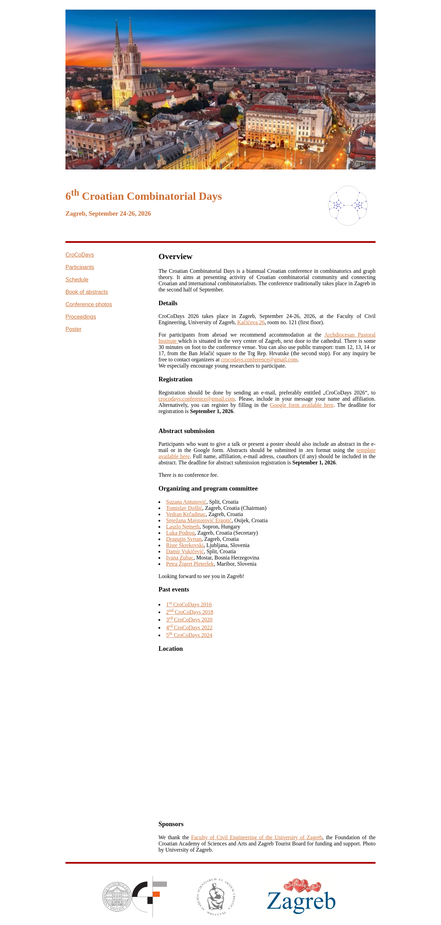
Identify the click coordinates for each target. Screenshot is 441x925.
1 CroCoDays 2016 (189, 604)
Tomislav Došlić (184, 508)
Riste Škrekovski (185, 545)
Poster (73, 329)
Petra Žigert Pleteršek (190, 564)
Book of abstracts (86, 292)
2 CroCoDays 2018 (189, 612)
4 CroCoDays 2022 (189, 627)
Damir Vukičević (185, 551)
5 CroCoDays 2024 (189, 635)
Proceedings (80, 317)
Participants (79, 267)
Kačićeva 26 (251, 322)
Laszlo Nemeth (182, 527)
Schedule (77, 279)
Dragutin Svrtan (184, 539)
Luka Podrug (180, 533)
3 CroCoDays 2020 (189, 620)
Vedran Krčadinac (186, 514)
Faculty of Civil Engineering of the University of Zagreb (256, 837)
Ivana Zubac (180, 558)
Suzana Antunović (186, 502)
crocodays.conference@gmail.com (259, 359)
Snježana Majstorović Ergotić (199, 520)
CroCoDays (79, 255)
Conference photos (88, 304)
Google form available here (302, 405)
